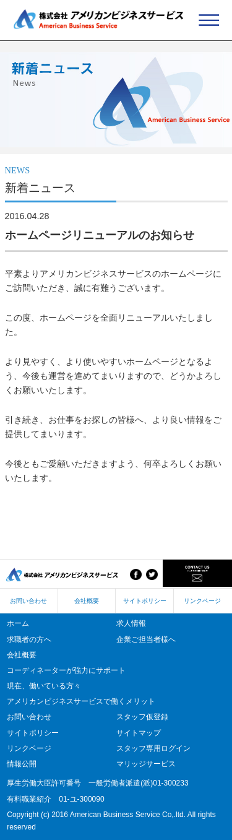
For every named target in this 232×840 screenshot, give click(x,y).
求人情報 (131, 623)
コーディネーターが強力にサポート (66, 670)
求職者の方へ (29, 639)
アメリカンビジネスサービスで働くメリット (81, 701)
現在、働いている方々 (44, 686)
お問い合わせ (28, 600)
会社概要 (86, 600)
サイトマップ (138, 733)
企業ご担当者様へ (146, 639)
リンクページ (202, 600)
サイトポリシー (144, 600)
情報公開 (22, 764)
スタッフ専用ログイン (153, 748)
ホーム (18, 623)
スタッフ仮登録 (142, 716)
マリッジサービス (146, 764)
